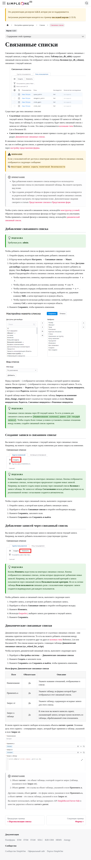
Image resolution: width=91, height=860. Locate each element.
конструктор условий (70, 210)
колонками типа (66, 126)
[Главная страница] (7, 25)
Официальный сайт (36, 851)
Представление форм (61, 202)
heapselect (23, 613)
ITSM (25, 840)
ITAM (33, 840)
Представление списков (39, 202)
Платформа (10, 840)
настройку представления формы (24, 148)
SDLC (40, 840)
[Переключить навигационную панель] (4, 3)
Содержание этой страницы (19, 36)
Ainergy (67, 840)
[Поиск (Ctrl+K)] (86, 3)
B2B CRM (49, 840)
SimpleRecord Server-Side (69, 801)
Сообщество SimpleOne (15, 851)
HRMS (59, 840)
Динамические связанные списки (30, 137)
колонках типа (56, 640)
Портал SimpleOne (55, 851)
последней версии (60, 17)
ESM (19, 840)
